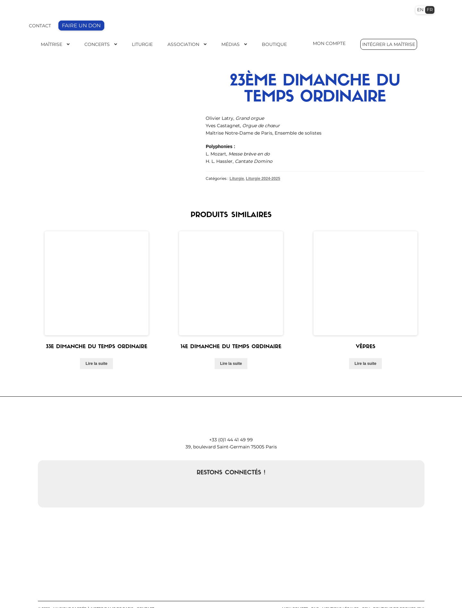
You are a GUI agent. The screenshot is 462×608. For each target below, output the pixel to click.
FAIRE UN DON (81, 25)
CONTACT (40, 26)
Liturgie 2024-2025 (263, 178)
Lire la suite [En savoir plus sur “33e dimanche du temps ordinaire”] (96, 350)
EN (420, 10)
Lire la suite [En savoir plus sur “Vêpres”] (365, 350)
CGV (366, 595)
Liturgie (142, 44)
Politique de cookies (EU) (398, 595)
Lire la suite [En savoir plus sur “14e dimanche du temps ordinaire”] (231, 350)
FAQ (315, 595)
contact (145, 595)
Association (183, 44)
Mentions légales (340, 595)
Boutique (274, 44)
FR (430, 10)
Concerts (97, 44)
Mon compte (295, 595)
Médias (230, 44)
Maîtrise (51, 44)
